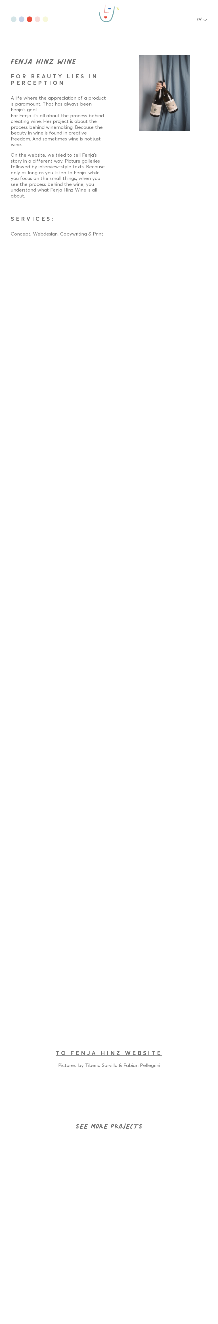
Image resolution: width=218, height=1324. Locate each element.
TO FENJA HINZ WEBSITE (109, 1053)
